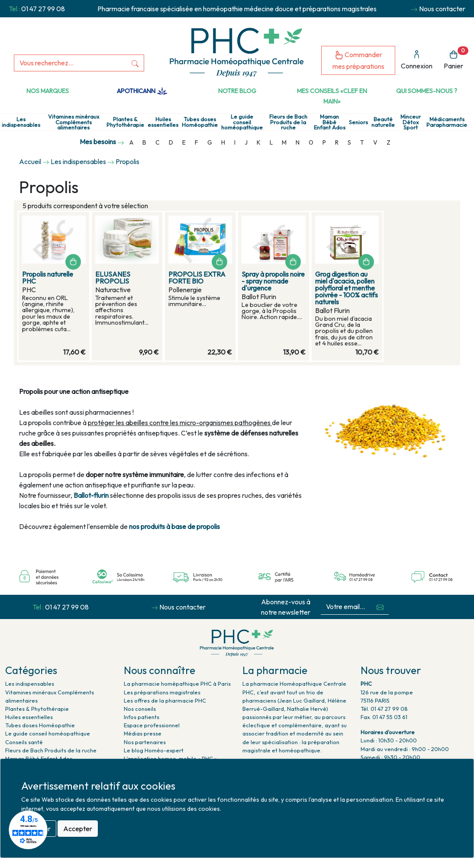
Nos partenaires (145, 742)
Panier (456, 58)
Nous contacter (442, 8)
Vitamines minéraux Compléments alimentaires (73, 122)
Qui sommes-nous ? (426, 91)
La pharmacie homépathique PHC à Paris (177, 683)
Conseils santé (24, 742)
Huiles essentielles (163, 122)
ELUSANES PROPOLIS (112, 277)
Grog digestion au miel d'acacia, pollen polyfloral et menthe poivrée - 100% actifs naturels (346, 288)
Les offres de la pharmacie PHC (165, 700)
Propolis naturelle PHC (47, 277)
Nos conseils (140, 708)
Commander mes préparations (358, 60)
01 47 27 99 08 (43, 8)
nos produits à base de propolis (174, 526)
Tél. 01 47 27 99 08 (384, 708)
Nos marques (47, 91)
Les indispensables (21, 122)
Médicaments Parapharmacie (446, 122)
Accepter (77, 828)
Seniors (358, 122)
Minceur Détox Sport (410, 122)
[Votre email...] (346, 607)
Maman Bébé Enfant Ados (329, 122)
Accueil (30, 161)
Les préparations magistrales (162, 692)
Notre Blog (237, 91)
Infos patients (141, 716)
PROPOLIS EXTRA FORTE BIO (197, 277)
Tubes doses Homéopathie (200, 122)
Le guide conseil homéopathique (242, 122)
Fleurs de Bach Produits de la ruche (288, 122)
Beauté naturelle (383, 122)
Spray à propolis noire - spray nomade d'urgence (273, 281)
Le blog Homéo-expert (154, 750)
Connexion (416, 60)
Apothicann (142, 91)
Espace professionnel (152, 725)
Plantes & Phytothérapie (125, 122)
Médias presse (142, 733)
